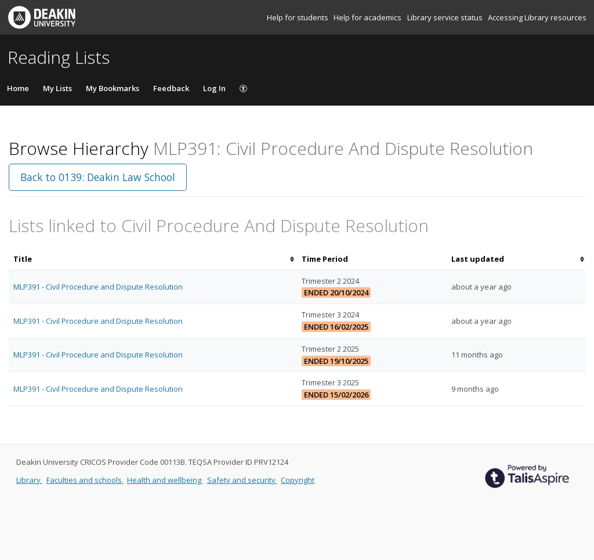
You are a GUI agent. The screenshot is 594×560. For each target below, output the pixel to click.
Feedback (171, 88)
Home (18, 88)
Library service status (445, 17)
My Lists (57, 88)
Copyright (297, 480)
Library (29, 480)
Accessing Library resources (537, 17)
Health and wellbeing (165, 480)
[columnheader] (153, 259)
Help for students (298, 17)
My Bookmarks (112, 88)
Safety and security (242, 480)
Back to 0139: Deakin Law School (97, 177)
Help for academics (368, 17)
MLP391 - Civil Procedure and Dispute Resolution (98, 286)
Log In (214, 88)
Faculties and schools (85, 480)
